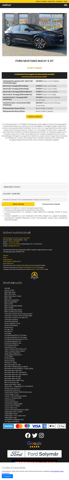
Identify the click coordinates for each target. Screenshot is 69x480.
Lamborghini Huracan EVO (13, 355)
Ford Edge (7, 333)
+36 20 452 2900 (13, 244)
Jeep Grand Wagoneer (12, 353)
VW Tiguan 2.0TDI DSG (11, 421)
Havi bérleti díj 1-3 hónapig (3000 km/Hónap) (15, 98)
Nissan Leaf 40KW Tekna (12, 384)
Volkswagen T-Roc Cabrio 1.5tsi (15, 416)
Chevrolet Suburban (11, 320)
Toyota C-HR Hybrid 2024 (13, 398)
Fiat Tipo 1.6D (8, 329)
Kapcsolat (51, 1)
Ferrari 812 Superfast (11, 321)
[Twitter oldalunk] (34, 437)
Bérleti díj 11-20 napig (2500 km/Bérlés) (17, 92)
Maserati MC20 (9, 361)
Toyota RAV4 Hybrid (11, 402)
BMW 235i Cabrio (10, 294)
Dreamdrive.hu (8, 263)
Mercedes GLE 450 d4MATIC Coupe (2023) (18, 368)
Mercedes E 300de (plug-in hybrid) (16, 367)
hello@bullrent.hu (14, 246)
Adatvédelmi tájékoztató (11, 261)
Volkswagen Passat (11, 414)
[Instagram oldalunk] (41, 437)
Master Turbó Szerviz (38, 269)
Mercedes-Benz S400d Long (14, 380)
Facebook (59, 1)
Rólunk (5, 255)
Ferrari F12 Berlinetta (11, 325)
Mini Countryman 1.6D (11, 382)
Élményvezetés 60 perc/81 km (14, 111)
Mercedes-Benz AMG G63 (13, 371)
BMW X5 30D (8, 304)
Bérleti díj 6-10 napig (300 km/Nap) (16, 89)
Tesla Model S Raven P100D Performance (18, 392)
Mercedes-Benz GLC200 (12, 376)
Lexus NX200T (8, 357)
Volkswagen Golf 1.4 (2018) (13, 412)
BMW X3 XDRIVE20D (10, 302)
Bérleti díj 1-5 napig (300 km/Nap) (15, 86)
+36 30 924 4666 (13, 242)
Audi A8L (7, 288)
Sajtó (65, 1)
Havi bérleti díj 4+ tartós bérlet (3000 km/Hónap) (16, 104)
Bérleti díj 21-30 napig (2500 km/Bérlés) (17, 95)
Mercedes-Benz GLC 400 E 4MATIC (16, 374)
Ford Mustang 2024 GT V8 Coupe (15, 337)
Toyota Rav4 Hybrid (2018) (13, 404)
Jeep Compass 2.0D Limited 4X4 (15, 349)
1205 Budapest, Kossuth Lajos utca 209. (16, 238)
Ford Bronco (8, 331)
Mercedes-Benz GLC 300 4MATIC (15, 372)
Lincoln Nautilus (9, 359)
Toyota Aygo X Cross (11, 394)
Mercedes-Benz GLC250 (12, 378)
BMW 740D (8, 298)
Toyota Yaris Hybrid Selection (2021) (16, 410)
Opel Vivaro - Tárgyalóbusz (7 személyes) (18, 386)
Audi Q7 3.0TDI (9, 290)
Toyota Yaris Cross (10, 408)
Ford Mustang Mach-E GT (12, 341)
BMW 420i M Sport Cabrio (12, 296)
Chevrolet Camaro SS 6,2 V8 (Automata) (18, 314)
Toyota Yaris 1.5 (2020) (12, 406)
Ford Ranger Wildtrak (11, 345)
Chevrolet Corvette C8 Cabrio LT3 (16, 318)
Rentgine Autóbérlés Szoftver (27, 267)
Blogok (44, 1)
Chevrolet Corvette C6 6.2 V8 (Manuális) (18, 316)
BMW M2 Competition (11, 300)
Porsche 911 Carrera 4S (12, 390)
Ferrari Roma (8, 327)
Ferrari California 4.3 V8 (12, 323)
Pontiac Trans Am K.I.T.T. (12, 388)
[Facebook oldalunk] (28, 437)
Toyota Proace (9, 400)
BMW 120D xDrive (9, 292)
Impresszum (7, 259)
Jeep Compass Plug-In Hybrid (14, 351)
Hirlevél (38, 1)
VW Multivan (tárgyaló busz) (14, 419)
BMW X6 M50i (8, 308)
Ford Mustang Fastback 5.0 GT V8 (15, 339)
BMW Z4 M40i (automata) (13, 312)
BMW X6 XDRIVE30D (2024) (13, 310)
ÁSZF (4, 257)
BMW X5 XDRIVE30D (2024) (13, 306)
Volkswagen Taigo (10, 418)
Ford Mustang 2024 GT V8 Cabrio (15, 335)
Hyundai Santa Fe (10, 347)
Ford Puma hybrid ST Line (12, 343)
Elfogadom (7, 476)
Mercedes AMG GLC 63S (12, 365)
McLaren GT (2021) (10, 363)
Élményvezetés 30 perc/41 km (14, 108)
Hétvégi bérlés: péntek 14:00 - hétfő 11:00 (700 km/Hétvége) (18, 82)
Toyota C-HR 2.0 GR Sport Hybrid (15, 396)
